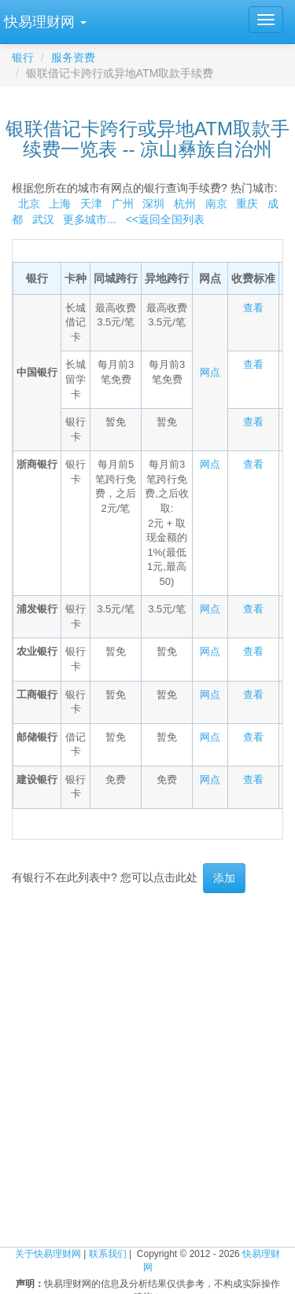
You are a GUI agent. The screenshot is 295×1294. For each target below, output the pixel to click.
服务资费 (73, 57)
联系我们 (108, 1253)
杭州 (185, 203)
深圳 (153, 203)
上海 (60, 203)
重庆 (247, 203)
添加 (224, 878)
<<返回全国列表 (165, 219)
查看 (253, 308)
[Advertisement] (147, 1056)
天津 (91, 203)
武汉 (43, 219)
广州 (123, 203)
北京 (29, 203)
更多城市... (86, 219)
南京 (216, 203)
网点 (210, 372)
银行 (23, 57)
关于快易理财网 (48, 1253)
